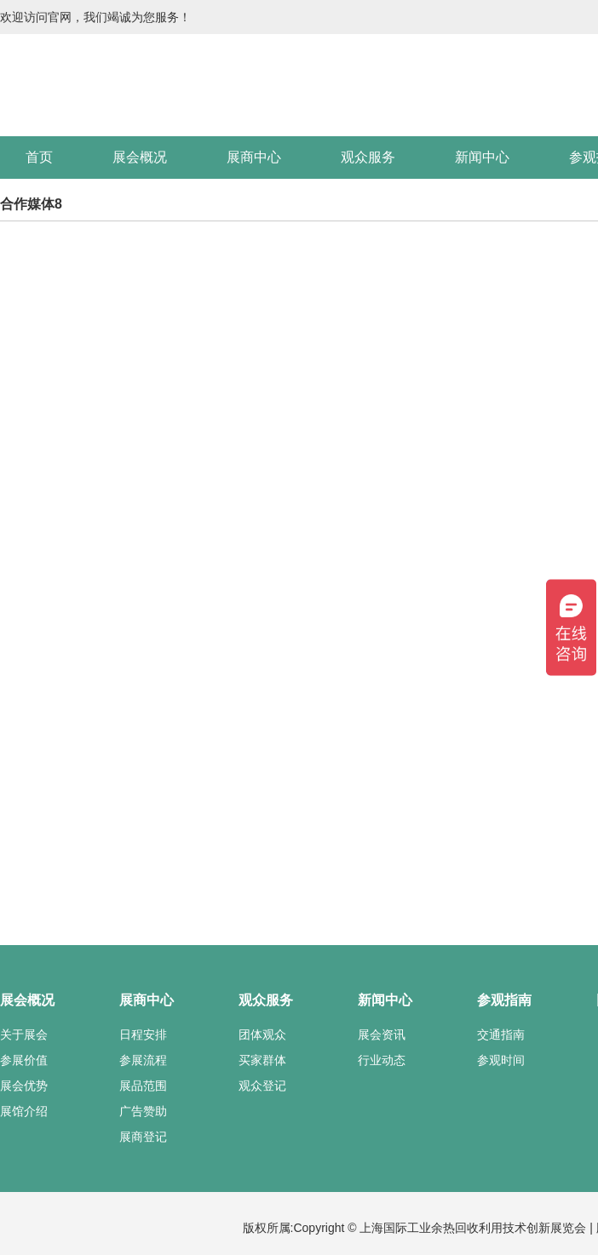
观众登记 (262, 1085)
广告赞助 (143, 1111)
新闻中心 (482, 157)
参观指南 (504, 1000)
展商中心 (254, 157)
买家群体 (262, 1060)
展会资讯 (381, 1034)
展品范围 (143, 1085)
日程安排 (143, 1034)
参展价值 (24, 1060)
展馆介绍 (24, 1111)
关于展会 (24, 1034)
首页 (39, 157)
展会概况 (139, 157)
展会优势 (24, 1085)
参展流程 (143, 1060)
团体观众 (262, 1034)
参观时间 (501, 1060)
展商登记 (143, 1136)
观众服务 (368, 157)
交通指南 (501, 1034)
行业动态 (381, 1060)
